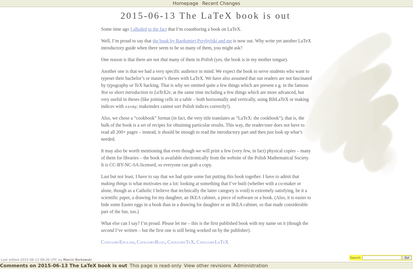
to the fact (157, 29)
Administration (251, 265)
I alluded (138, 29)
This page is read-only (156, 265)
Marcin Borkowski (77, 260)
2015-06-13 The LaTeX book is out (205, 15)
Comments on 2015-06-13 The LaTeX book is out (63, 265)
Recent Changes (221, 3)
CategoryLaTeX (212, 241)
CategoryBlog (151, 241)
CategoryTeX (181, 241)
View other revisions (207, 265)
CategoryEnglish (117, 241)
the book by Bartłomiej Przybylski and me (192, 40)
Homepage (185, 3)
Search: (355, 257)
